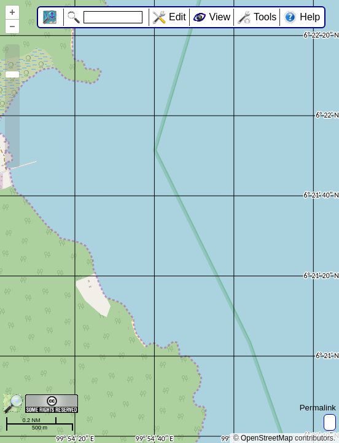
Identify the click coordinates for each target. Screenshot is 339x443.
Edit (177, 17)
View (219, 17)
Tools (265, 17)
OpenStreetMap (267, 438)
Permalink (318, 407)
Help (310, 17)
